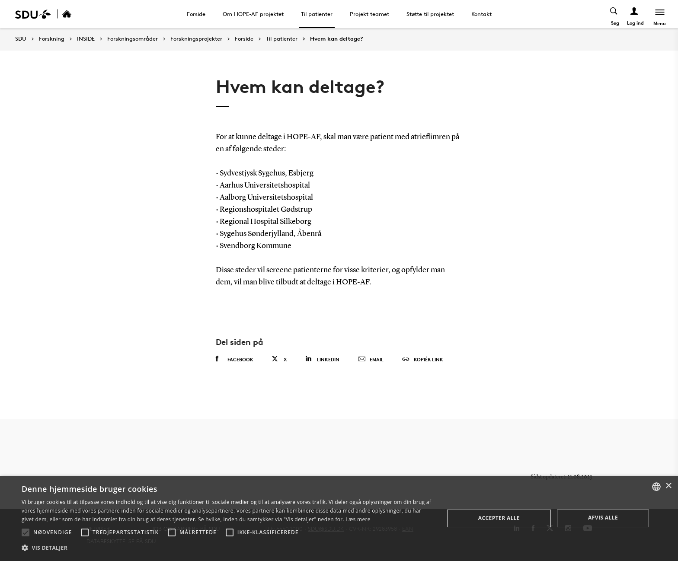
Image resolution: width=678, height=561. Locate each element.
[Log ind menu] (634, 14)
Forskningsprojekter (196, 39)
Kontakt (481, 13)
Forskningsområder (132, 39)
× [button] (668, 486)
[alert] (339, 518)
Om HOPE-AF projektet (253, 13)
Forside (196, 13)
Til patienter (317, 13)
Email (371, 359)
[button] (25, 532)
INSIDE (86, 39)
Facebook (234, 359)
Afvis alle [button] (603, 517)
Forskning (51, 39)
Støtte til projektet (430, 13)
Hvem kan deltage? (336, 39)
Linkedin (322, 359)
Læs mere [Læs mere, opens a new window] (357, 519)
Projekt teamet (369, 13)
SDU (20, 38)
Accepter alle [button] (499, 518)
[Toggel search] (614, 14)
